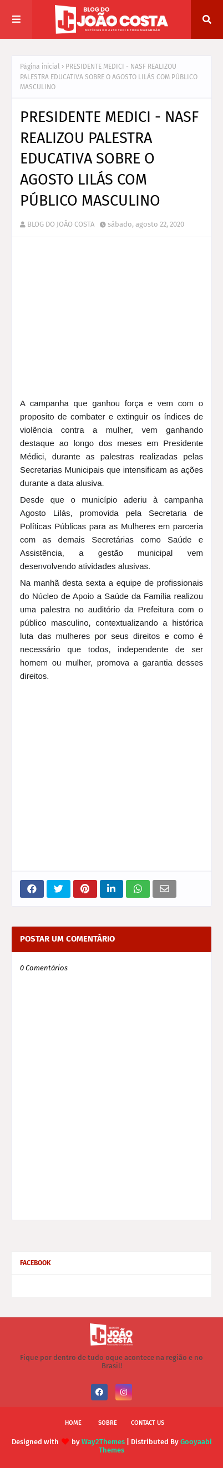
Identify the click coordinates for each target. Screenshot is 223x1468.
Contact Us (147, 1422)
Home (73, 1422)
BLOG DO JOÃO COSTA (60, 224)
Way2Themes (103, 1442)
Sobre (107, 1422)
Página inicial (40, 66)
